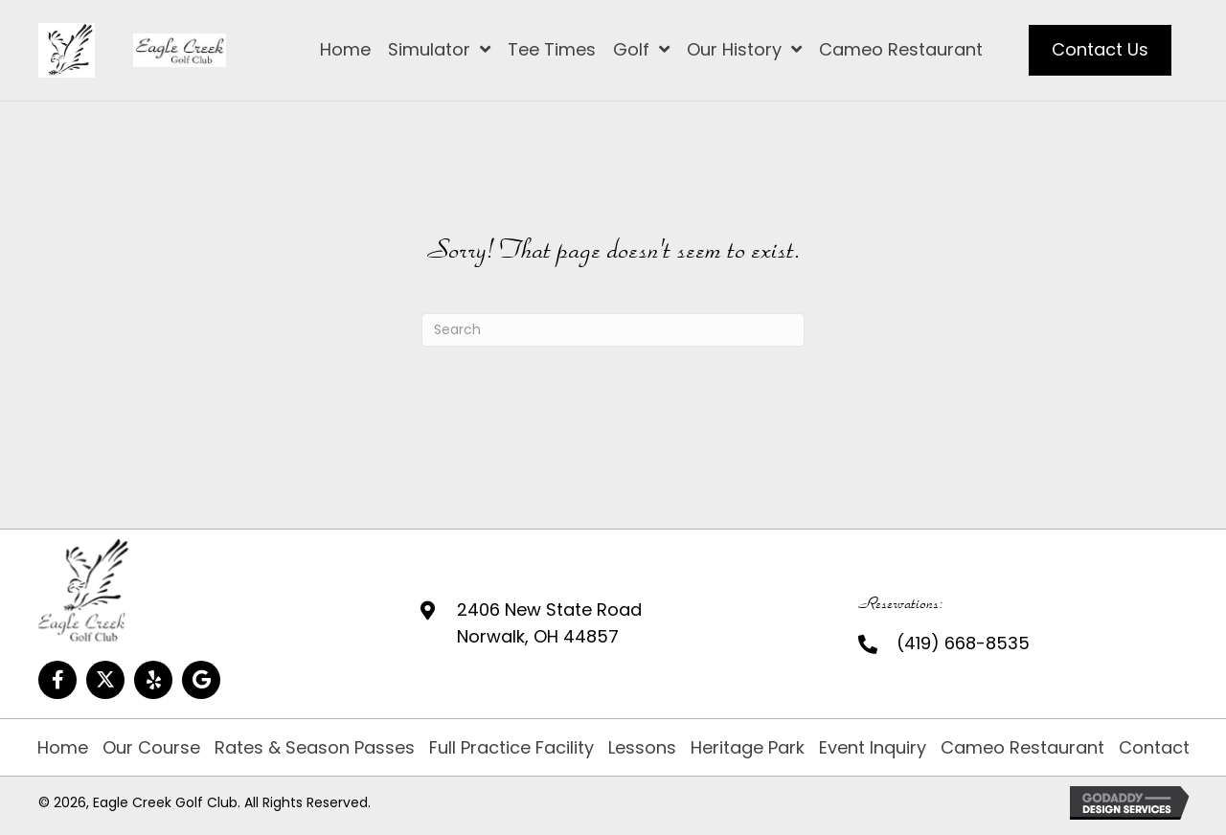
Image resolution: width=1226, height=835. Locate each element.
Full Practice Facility (511, 747)
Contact (1154, 747)
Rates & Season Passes (315, 747)
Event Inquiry (872, 747)
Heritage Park (748, 747)
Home (62, 747)
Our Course (151, 747)
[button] (57, 680)
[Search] (613, 330)
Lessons (642, 747)
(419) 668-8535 (963, 643)
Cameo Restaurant (1022, 747)
